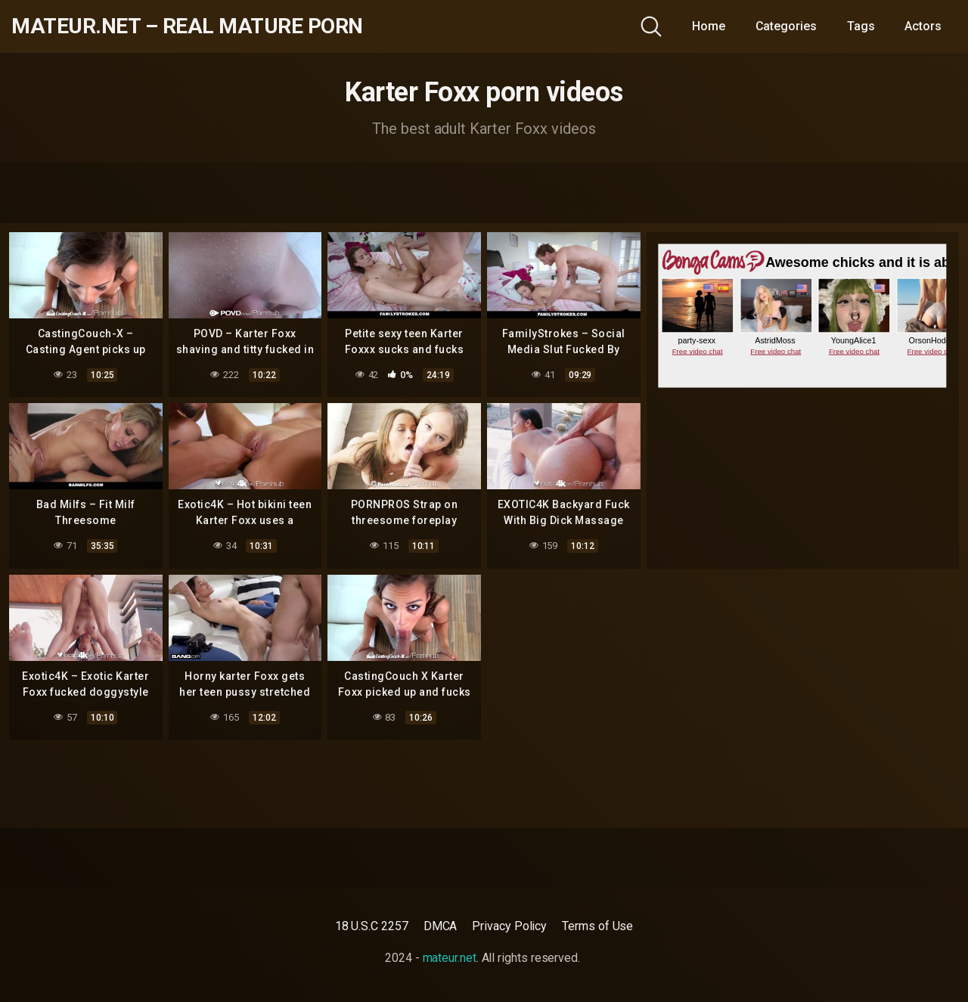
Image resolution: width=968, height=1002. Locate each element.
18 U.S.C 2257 (371, 926)
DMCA (441, 926)
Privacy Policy (509, 926)
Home (708, 26)
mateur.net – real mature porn (187, 26)
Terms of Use (597, 926)
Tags (861, 26)
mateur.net (449, 958)
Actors (923, 26)
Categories (786, 26)
